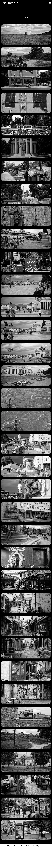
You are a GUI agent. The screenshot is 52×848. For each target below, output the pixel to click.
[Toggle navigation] (50, 3)
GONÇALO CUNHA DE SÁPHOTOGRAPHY (9, 3)
